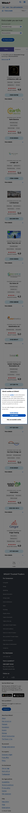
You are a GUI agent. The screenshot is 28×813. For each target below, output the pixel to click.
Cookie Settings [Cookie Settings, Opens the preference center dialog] (14, 413)
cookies (12, 395)
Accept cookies (14, 415)
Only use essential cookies (14, 419)
